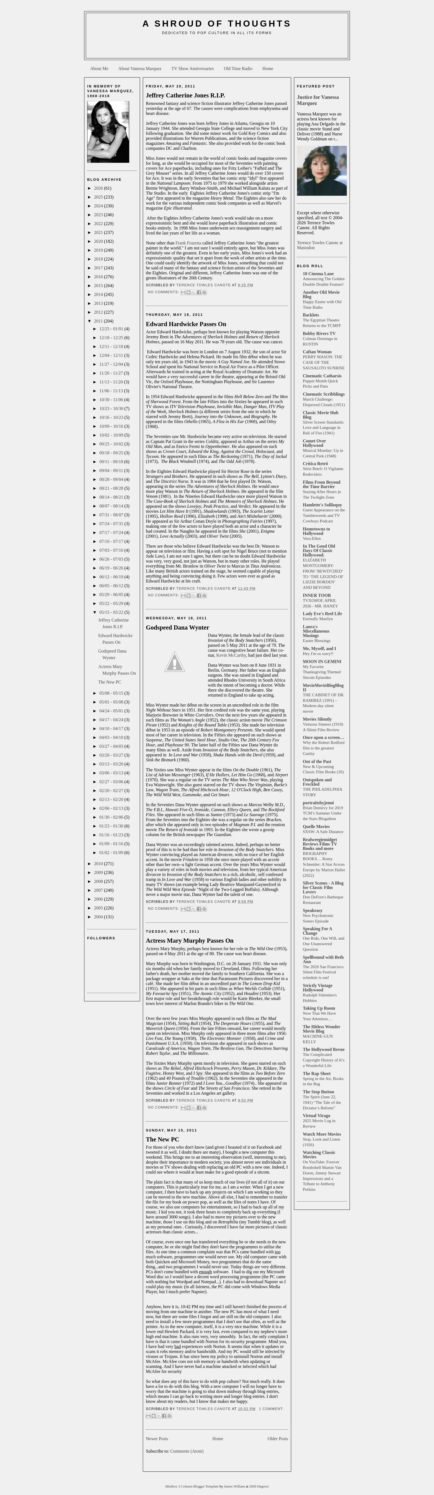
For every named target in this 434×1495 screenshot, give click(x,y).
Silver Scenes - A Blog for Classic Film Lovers (323, 887)
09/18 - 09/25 (111, 452)
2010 (99, 863)
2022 (99, 223)
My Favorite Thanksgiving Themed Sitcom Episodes (322, 672)
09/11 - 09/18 (111, 461)
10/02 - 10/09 (111, 435)
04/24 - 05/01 (111, 710)
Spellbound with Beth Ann (323, 959)
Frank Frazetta (188, 243)
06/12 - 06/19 (111, 576)
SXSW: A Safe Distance (323, 831)
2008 (99, 881)
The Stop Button (318, 1091)
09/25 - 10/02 (111, 444)
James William (235, 1486)
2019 (99, 250)
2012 (99, 312)
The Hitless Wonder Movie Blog (321, 1028)
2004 (99, 916)
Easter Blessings (316, 640)
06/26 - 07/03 (111, 559)
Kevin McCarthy (231, 655)
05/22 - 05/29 (111, 603)
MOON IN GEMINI (322, 661)
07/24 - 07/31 (111, 523)
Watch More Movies (322, 1134)
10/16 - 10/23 (111, 417)
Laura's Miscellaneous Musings (316, 631)
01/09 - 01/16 (111, 843)
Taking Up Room (319, 1008)
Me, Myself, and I (319, 648)
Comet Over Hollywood (314, 443)
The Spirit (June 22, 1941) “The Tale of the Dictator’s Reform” (322, 1102)
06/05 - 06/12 (111, 585)
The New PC (109, 682)
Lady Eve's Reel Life (322, 613)
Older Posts (278, 1438)
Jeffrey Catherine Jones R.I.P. (185, 95)
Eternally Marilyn (318, 618)
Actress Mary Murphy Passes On (190, 940)
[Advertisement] (217, 48)
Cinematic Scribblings (324, 394)
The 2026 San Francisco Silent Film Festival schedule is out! (323, 972)
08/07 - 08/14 (111, 506)
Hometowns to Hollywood (316, 531)
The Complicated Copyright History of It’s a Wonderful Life (324, 1060)
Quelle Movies (316, 826)
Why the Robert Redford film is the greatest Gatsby (324, 748)
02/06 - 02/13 (111, 808)
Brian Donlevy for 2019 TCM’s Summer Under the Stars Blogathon (323, 813)
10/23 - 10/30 (111, 408)
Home (267, 68)
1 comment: (271, 1409)
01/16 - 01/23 (111, 834)
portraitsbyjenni (318, 802)
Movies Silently (317, 719)
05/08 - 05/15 (111, 693)
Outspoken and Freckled (317, 782)
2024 (99, 205)
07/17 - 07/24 (111, 532)
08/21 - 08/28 (111, 488)
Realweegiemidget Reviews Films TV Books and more (320, 844)
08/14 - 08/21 (111, 497)
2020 (99, 241)
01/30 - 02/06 (111, 817)
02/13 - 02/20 (111, 799)
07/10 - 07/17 (111, 541)
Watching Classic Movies (319, 1154)
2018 (99, 259)
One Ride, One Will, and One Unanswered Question (323, 944)
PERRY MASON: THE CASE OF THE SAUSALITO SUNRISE (324, 362)
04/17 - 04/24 (111, 719)
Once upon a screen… (323, 737)
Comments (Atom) (186, 1451)
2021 (99, 232)
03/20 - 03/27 (111, 755)
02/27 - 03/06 (111, 781)
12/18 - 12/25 (111, 337)
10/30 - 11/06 (111, 399)
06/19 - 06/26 (111, 568)
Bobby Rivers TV (319, 333)
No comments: (164, 292)
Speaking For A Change (317, 930)
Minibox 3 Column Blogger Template (192, 1486)
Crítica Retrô (315, 463)
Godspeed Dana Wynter (177, 627)
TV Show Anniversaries (192, 68)
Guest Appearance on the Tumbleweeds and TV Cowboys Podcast (324, 515)
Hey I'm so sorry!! (318, 653)
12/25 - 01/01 (111, 328)
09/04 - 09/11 (111, 470)
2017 (99, 268)
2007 (99, 890)
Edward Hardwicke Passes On (186, 324)
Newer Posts (157, 1438)
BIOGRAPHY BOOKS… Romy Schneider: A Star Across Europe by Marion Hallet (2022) (324, 864)
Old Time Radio (238, 68)
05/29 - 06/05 (111, 594)
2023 (99, 214)
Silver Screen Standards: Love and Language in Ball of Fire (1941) (323, 427)
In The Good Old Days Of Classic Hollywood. (319, 550)
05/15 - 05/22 (111, 612)
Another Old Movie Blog (321, 294)
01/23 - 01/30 (111, 826)
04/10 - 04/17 (111, 728)
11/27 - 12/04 (111, 364)
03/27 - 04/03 (111, 746)
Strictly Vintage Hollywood (317, 987)
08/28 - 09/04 (111, 479)
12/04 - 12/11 (111, 355)
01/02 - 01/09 (111, 852)
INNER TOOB (317, 595)
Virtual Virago (316, 1115)
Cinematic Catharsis (322, 375)
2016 (99, 276)
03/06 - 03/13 (111, 772)
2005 (99, 908)
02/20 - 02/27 (111, 790)
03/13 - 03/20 (111, 764)
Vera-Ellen (312, 538)
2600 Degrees (259, 1486)
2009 (99, 872)
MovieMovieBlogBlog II (323, 687)
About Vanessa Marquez (139, 68)
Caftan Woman (317, 351)
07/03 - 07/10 (111, 550)
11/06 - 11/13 (111, 390)
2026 (99, 188)
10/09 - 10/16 (111, 426)
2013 (99, 303)
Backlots (311, 315)
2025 (99, 197)
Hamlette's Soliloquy (322, 504)
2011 (99, 321)
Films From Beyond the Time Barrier (321, 484)
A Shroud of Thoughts (216, 24)
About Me (99, 68)
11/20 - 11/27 (111, 373)
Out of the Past (317, 761)
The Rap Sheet (316, 1073)
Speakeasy (312, 910)
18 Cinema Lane (318, 273)
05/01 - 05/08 (111, 702)
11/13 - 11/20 (111, 382)
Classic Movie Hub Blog (321, 414)
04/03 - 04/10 (111, 737)
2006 (99, 899)
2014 (99, 294)
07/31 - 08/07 (111, 514)
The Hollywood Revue (324, 1049)
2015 (99, 285)
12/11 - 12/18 (111, 346)
